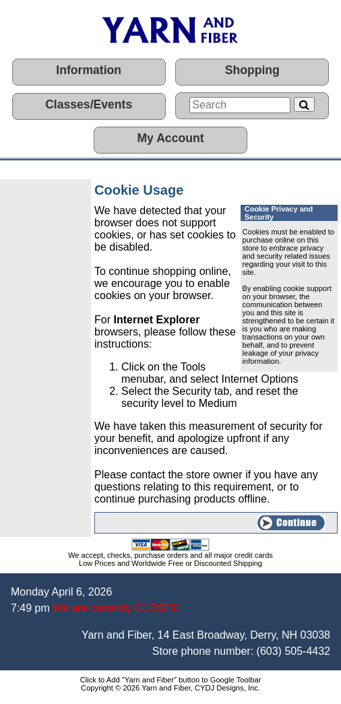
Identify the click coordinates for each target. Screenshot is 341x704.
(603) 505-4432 (293, 651)
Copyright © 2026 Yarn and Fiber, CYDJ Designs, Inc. (170, 688)
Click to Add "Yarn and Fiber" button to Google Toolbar (170, 680)
